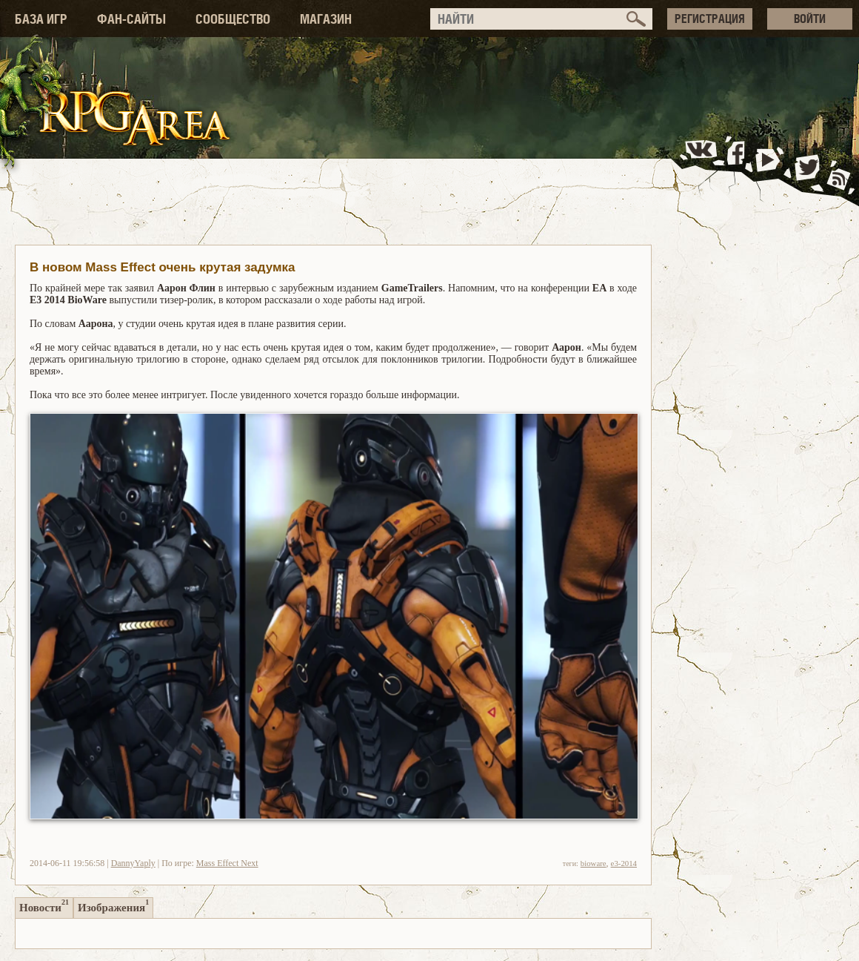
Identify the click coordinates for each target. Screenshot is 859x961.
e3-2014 (624, 863)
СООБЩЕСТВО (232, 19)
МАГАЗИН (326, 19)
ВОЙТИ (810, 18)
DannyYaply (133, 863)
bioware (593, 863)
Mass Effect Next (227, 863)
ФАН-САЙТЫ (131, 19)
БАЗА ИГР (41, 19)
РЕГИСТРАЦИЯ (710, 18)
